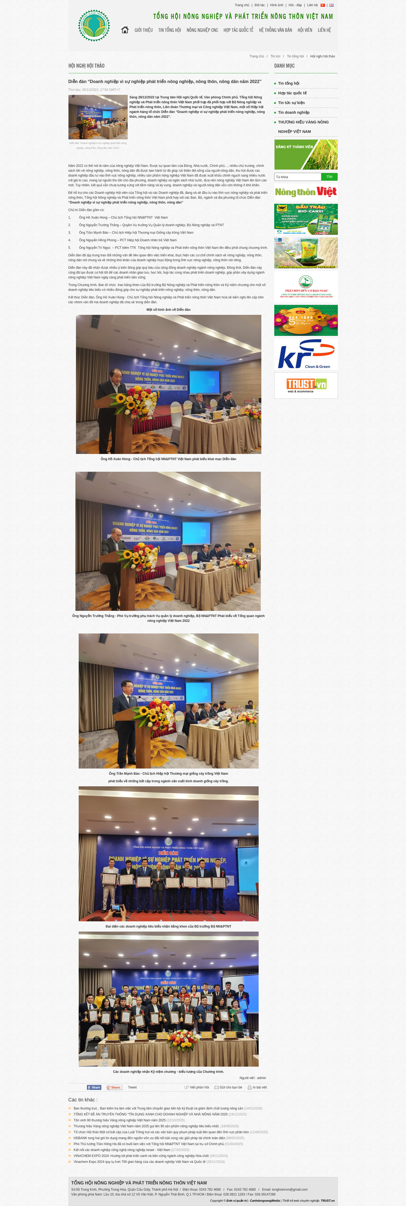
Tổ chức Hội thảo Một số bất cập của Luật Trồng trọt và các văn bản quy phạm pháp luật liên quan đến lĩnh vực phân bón (161, 1132)
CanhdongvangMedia (265, 1200)
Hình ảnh (276, 5)
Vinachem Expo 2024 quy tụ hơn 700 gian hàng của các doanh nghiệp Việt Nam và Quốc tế (140, 1162)
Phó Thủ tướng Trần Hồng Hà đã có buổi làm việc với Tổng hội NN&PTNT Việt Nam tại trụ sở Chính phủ (149, 1144)
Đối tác (260, 5)
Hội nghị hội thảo (322, 56)
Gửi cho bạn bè (231, 1087)
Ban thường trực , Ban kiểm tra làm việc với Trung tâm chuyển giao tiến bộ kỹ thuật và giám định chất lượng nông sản (158, 1108)
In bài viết (260, 1087)
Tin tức (275, 56)
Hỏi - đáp (295, 5)
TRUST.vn (328, 1200)
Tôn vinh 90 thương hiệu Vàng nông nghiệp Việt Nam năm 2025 (120, 1120)
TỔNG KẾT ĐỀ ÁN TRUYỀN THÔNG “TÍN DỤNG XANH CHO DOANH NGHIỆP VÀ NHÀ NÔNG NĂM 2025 (151, 1114)
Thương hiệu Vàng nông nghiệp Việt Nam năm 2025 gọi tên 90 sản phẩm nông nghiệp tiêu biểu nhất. (147, 1126)
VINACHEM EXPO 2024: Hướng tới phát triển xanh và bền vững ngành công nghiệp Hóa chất (141, 1156)
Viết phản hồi (199, 1087)
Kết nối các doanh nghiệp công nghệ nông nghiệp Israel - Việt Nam (122, 1150)
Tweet (132, 1087)
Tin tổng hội (295, 56)
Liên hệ (312, 5)
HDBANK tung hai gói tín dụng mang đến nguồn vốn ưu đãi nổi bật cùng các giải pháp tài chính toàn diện (149, 1138)
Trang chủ (242, 5)
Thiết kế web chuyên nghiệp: (301, 1200)
